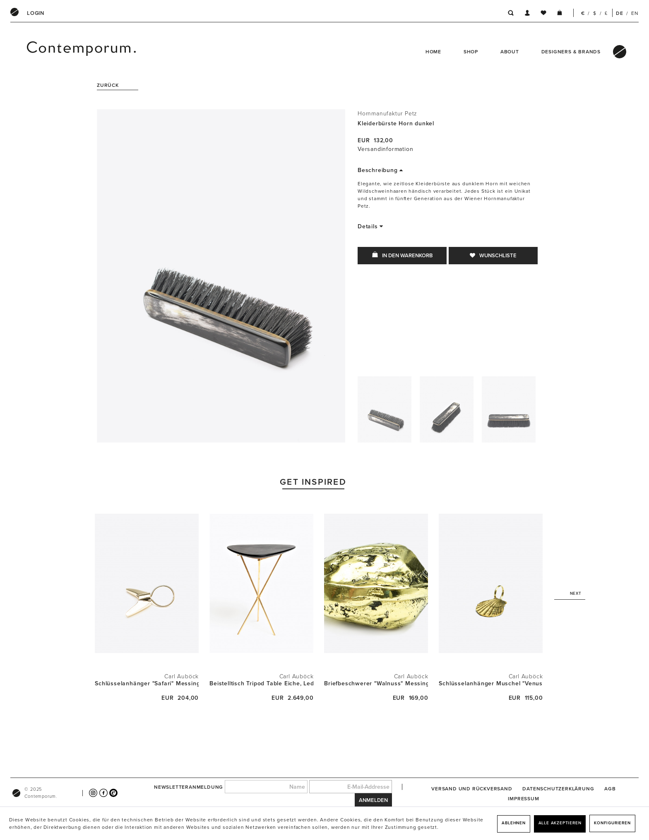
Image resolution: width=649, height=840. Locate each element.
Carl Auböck (181, 676)
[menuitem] (36, 13)
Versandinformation (385, 149)
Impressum (523, 799)
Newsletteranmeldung (188, 787)
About (509, 52)
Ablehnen (513, 823)
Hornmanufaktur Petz (387, 113)
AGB (609, 789)
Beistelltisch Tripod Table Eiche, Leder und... (261, 683)
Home (433, 52)
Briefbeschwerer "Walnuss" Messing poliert (376, 683)
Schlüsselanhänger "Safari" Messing (147, 683)
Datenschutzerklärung (558, 789)
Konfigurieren (612, 823)
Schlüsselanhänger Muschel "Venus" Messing (491, 683)
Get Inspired (313, 482)
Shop (471, 52)
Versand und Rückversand (471, 789)
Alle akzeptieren (560, 823)
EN (635, 13)
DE (619, 13)
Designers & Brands (571, 52)
